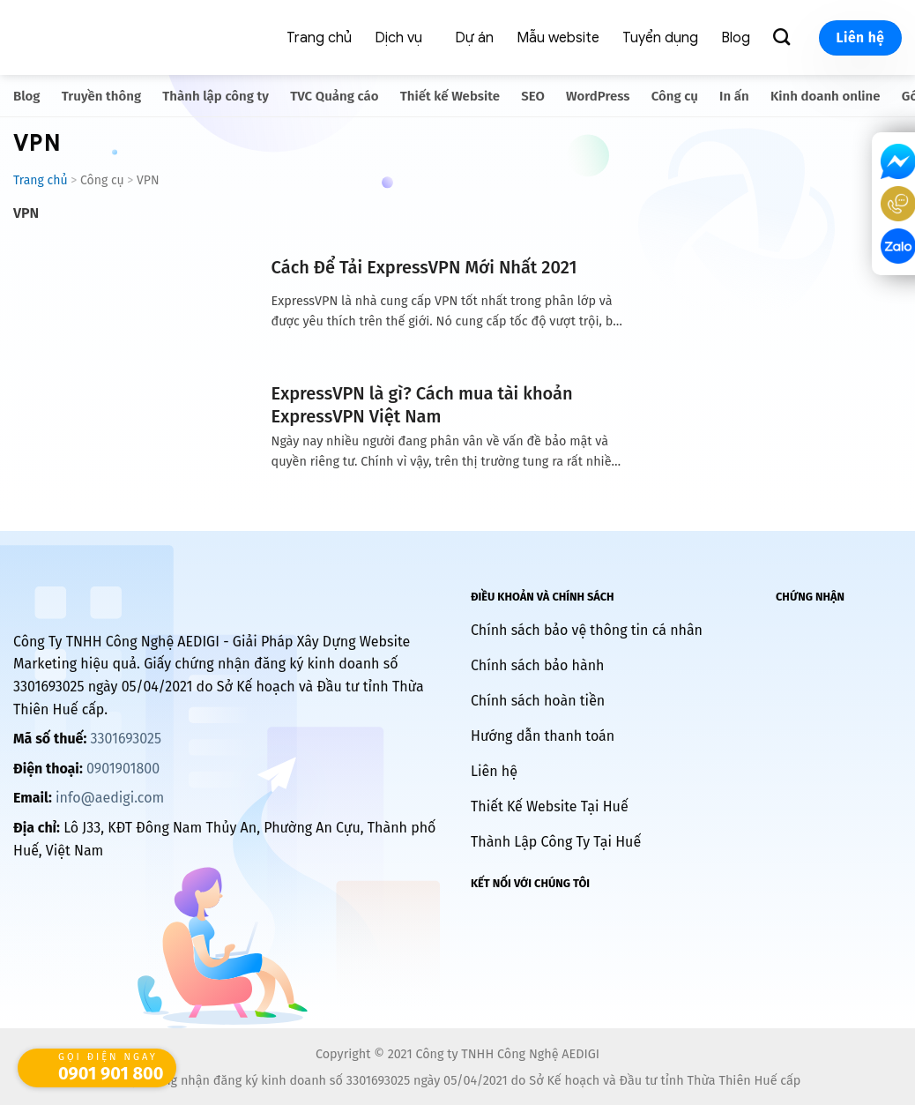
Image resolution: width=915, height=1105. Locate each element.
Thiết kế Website (450, 96)
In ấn (734, 96)
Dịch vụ (398, 38)
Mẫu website (558, 38)
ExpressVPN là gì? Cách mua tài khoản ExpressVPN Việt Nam (422, 405)
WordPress (597, 96)
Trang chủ (319, 38)
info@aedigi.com (110, 797)
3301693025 (125, 738)
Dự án (474, 38)
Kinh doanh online (825, 96)
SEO (533, 96)
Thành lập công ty (215, 96)
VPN (26, 213)
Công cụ (674, 96)
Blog (735, 38)
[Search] (784, 37)
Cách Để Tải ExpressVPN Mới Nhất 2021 (424, 267)
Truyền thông (101, 96)
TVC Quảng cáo (334, 96)
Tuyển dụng (660, 38)
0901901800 (123, 768)
